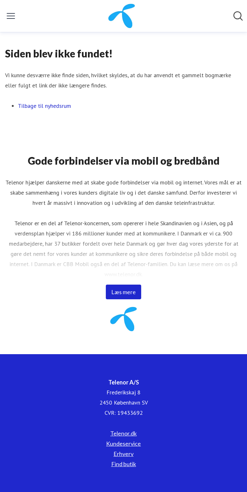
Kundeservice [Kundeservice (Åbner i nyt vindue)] (123, 443)
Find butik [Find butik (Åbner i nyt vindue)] (123, 463)
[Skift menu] (11, 16)
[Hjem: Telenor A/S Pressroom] (121, 16)
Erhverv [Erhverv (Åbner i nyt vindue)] (123, 453)
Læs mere (123, 291)
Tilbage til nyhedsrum (44, 105)
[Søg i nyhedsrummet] (238, 16)
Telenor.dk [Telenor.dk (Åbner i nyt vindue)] (123, 433)
